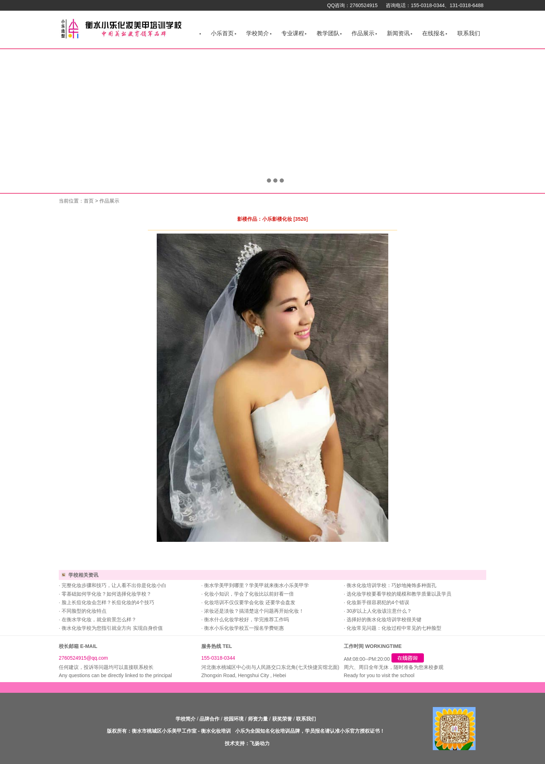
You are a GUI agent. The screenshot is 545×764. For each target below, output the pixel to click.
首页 (89, 201)
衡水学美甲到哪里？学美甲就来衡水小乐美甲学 (256, 585)
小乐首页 (222, 33)
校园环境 (234, 719)
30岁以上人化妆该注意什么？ (379, 611)
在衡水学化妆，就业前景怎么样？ (99, 619)
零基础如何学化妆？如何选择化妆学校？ (106, 594)
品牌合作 (209, 719)
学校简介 (257, 33)
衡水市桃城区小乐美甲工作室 (164, 731)
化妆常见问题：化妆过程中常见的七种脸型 (394, 628)
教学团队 (328, 33)
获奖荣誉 (282, 719)
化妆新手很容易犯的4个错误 (378, 602)
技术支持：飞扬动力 (247, 743)
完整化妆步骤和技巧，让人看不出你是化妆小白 (114, 585)
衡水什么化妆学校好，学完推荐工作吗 (246, 619)
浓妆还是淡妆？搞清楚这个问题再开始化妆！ (254, 611)
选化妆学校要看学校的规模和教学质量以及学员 (399, 594)
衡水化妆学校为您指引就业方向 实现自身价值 (112, 628)
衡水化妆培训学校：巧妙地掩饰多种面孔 (391, 585)
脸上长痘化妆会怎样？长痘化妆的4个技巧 (108, 602)
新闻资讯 (398, 33)
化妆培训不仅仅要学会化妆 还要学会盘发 (249, 602)
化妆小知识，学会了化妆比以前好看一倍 (249, 594)
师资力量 (258, 719)
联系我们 (468, 33)
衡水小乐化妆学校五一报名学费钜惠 (244, 628)
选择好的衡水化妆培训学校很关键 (384, 619)
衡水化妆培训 (216, 731)
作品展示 (363, 33)
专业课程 (292, 33)
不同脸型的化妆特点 (84, 611)
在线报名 (433, 33)
